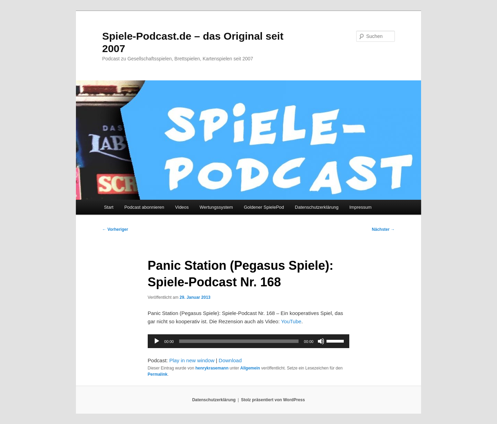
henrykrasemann (211, 368)
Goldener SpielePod (264, 207)
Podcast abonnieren (144, 207)
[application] (248, 341)
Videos (182, 207)
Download (230, 360)
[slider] (238, 341)
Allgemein (250, 368)
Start (108, 207)
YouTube (291, 321)
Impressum (360, 207)
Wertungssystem (216, 207)
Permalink (157, 374)
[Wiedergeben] (156, 341)
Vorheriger (115, 229)
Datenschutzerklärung (316, 207)
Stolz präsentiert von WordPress (273, 399)
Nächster (383, 229)
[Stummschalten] (321, 341)
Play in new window (191, 360)
